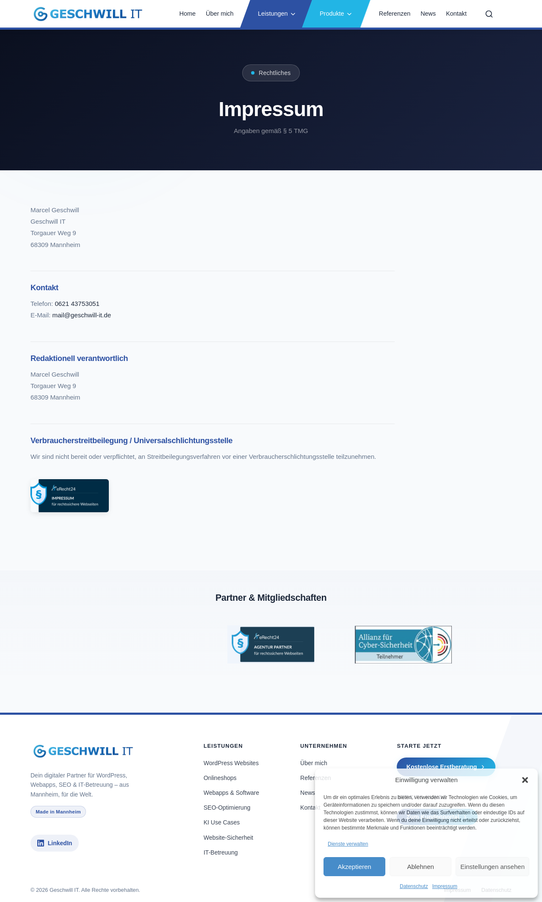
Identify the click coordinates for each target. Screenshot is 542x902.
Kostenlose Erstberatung (446, 766)
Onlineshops (220, 777)
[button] (525, 780)
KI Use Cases (222, 822)
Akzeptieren (354, 866)
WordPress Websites (231, 763)
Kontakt (456, 13)
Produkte (336, 13)
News (428, 13)
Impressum (444, 886)
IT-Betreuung (221, 852)
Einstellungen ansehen (492, 866)
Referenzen (394, 13)
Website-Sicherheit (228, 837)
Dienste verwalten (348, 844)
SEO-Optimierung (227, 807)
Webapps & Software (231, 792)
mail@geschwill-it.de (81, 315)
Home (188, 13)
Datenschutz (414, 886)
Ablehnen (420, 866)
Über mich (220, 13)
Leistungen (277, 13)
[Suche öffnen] (489, 14)
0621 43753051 (77, 303)
